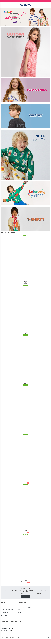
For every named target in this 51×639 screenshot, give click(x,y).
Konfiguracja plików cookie (6, 617)
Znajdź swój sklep (4, 612)
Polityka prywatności (5, 607)
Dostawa (19, 610)
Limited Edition (4, 615)
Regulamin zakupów (5, 606)
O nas (2, 610)
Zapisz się (25, 596)
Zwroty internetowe (22, 609)
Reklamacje (20, 606)
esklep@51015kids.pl (5, 630)
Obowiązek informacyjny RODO (24, 607)
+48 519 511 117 (6, 628)
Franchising (20, 612)
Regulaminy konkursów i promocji (8, 609)
